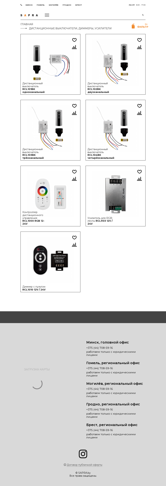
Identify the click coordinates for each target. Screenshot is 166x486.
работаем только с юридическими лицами (111, 353)
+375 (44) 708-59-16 (99, 347)
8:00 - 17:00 (137, 5)
